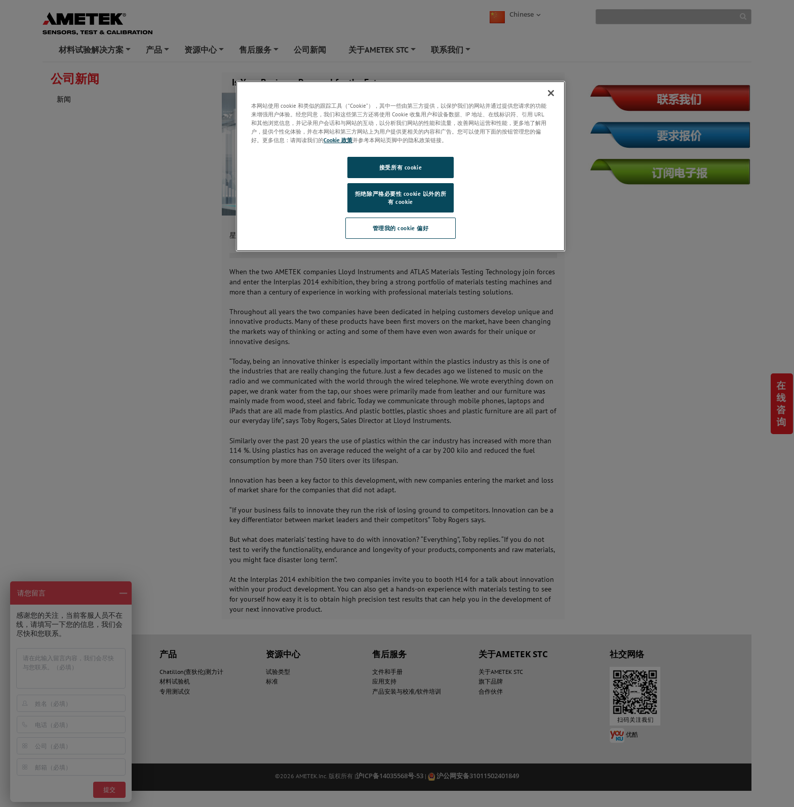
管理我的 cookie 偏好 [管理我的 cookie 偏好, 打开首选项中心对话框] (401, 228)
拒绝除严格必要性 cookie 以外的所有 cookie (400, 197)
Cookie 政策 (338, 140)
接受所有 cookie (400, 167)
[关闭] (551, 93)
